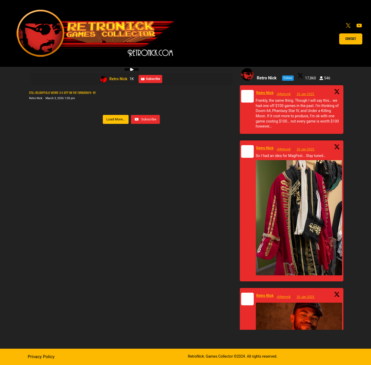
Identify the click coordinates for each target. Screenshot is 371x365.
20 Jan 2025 (306, 94)
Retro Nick (265, 93)
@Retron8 (284, 94)
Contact (350, 38)
